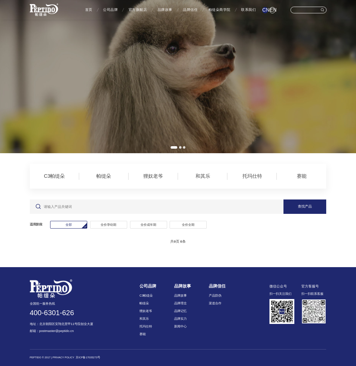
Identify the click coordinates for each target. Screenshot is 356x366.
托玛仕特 (252, 176)
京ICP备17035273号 (88, 357)
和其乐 (203, 176)
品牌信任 (190, 10)
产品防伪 (215, 295)
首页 (89, 10)
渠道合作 (215, 303)
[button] (174, 147)
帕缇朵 (103, 176)
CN (265, 10)
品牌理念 (180, 303)
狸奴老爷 (153, 176)
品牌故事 (165, 10)
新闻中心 (180, 326)
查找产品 (305, 206)
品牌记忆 (180, 311)
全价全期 (188, 224)
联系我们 (248, 10)
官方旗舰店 (138, 10)
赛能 (302, 176)
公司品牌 (110, 10)
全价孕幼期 (108, 224)
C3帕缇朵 (54, 176)
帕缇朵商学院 (219, 10)
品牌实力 (180, 318)
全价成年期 (148, 224)
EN (272, 10)
